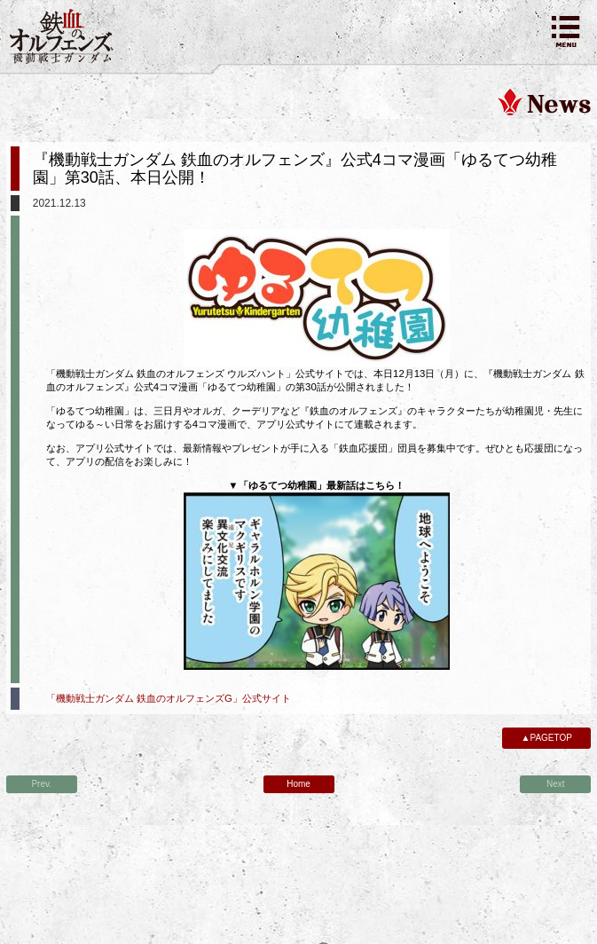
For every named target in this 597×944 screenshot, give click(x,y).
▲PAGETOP (547, 738)
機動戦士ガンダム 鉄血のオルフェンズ (62, 36)
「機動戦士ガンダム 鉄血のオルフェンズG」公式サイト (168, 698)
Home (298, 784)
